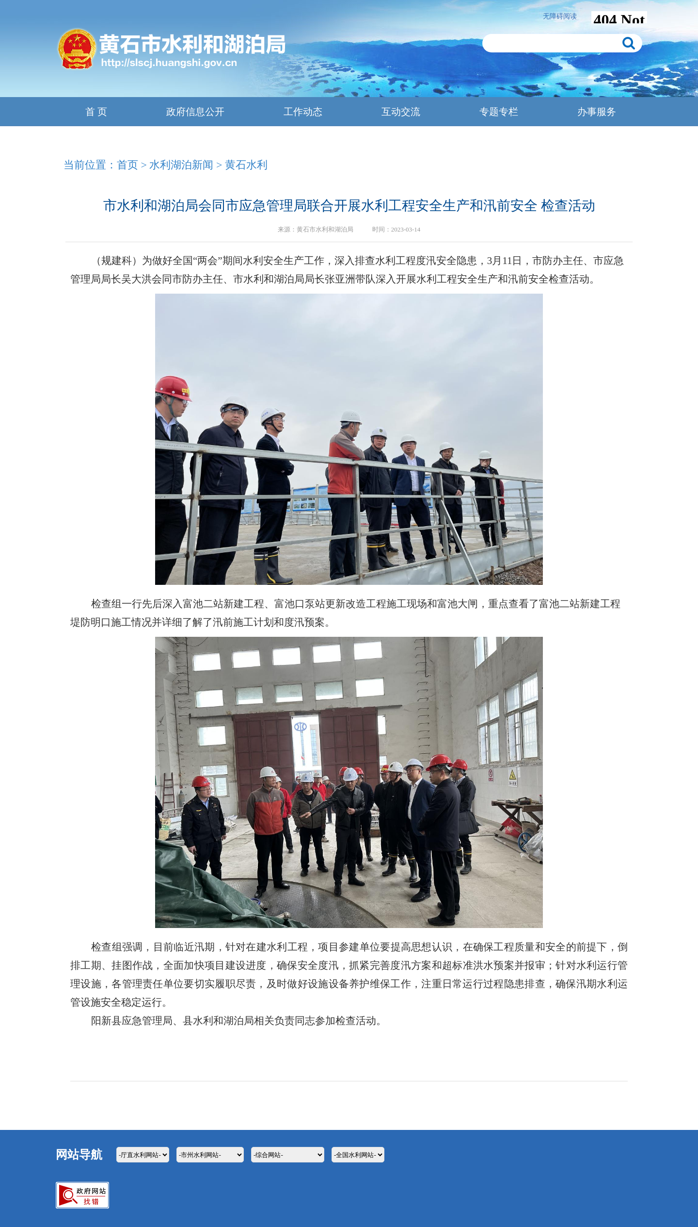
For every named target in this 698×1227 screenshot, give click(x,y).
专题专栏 (498, 111)
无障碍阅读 (560, 16)
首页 (127, 165)
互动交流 (400, 111)
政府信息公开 (195, 111)
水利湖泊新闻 (181, 165)
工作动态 (303, 111)
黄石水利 (246, 165)
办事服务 (596, 111)
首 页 (96, 111)
